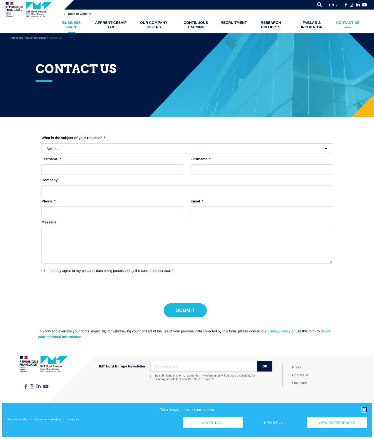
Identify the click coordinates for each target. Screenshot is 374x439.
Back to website (77, 13)
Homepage (16, 37)
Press (296, 367)
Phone (49, 201)
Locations (299, 383)
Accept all (212, 423)
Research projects (271, 25)
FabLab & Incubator (311, 25)
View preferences (336, 423)
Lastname (51, 159)
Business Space (71, 25)
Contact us (347, 23)
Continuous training (196, 25)
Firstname (201, 159)
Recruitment (234, 23)
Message (49, 222)
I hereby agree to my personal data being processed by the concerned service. (111, 271)
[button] (364, 409)
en (333, 5)
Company (49, 180)
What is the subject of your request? (73, 138)
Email (197, 201)
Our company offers (153, 25)
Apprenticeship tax (111, 25)
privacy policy (279, 331)
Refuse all (275, 423)
